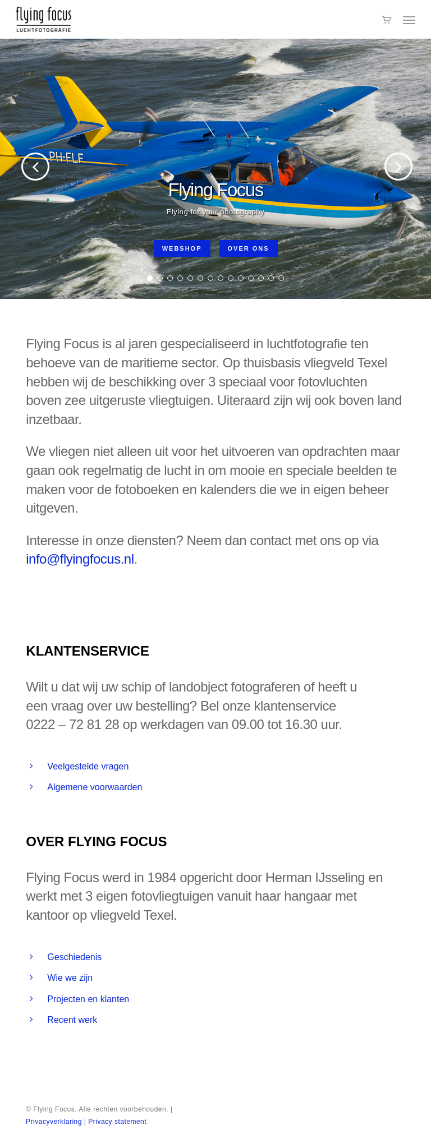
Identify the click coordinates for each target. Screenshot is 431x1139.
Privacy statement (117, 1122)
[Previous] (17, 168)
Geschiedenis (74, 957)
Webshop (182, 248)
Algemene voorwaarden (94, 787)
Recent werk (72, 1020)
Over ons (248, 248)
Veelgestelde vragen (88, 766)
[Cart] (386, 19)
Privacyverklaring (54, 1122)
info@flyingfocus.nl (80, 558)
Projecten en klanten (88, 999)
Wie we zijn (70, 978)
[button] (409, 19)
